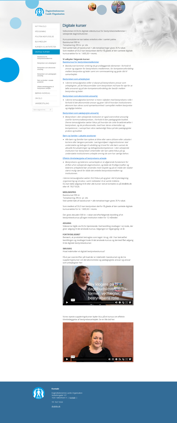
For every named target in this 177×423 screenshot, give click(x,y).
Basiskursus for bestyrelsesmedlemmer (81, 62)
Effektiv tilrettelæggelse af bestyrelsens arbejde (84, 158)
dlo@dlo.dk (56, 406)
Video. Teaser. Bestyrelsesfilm (98, 285)
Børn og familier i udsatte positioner (79, 135)
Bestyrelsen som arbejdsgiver (76, 79)
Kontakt (72, 398)
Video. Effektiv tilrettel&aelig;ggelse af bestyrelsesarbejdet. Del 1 (98, 342)
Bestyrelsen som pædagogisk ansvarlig (81, 113)
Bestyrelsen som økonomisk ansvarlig (80, 96)
